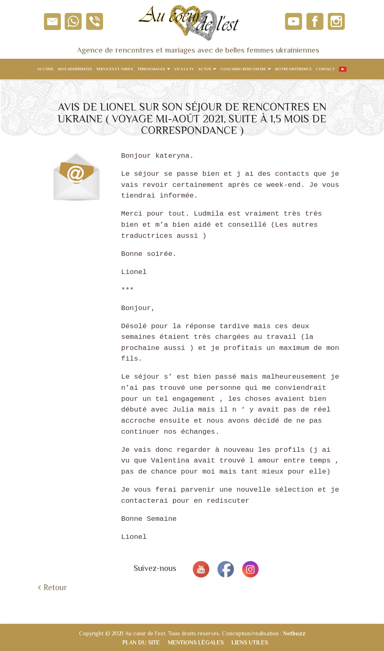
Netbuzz (294, 633)
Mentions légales (196, 642)
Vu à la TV (184, 69)
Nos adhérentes (75, 69)
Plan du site (141, 642)
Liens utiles (249, 642)
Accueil (45, 69)
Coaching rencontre (245, 69)
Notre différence (293, 69)
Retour (55, 587)
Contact (325, 69)
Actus (207, 69)
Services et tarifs (114, 69)
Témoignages (153, 69)
